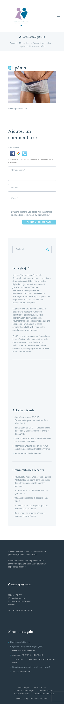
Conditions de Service (20, 642)
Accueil (13, 43)
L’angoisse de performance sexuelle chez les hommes (32, 483)
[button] (13, 152)
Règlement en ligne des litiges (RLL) (26, 646)
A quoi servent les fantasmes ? (28, 453)
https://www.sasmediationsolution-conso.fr (31, 667)
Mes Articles (24, 43)
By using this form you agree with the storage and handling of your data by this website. (31, 213)
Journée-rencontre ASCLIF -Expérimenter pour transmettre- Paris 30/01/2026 (31, 420)
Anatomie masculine (42, 43)
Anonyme (19, 505)
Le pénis (22, 46)
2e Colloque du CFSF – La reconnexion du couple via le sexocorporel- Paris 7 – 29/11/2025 (33, 431)
